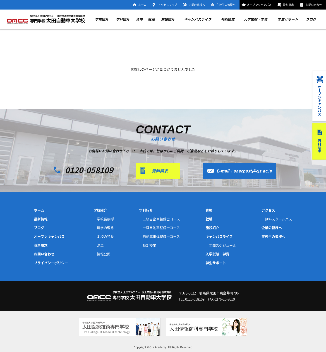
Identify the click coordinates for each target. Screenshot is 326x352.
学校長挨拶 (105, 219)
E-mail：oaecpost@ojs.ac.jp (244, 171)
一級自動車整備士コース (161, 227)
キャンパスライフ (197, 19)
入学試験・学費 (255, 19)
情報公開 (103, 253)
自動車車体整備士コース (161, 236)
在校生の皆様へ (225, 5)
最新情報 (41, 219)
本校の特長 (105, 236)
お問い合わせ (314, 5)
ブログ (311, 19)
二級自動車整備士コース (161, 219)
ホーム (142, 5)
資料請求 (288, 5)
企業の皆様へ (197, 5)
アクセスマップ (167, 5)
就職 (151, 19)
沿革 (100, 245)
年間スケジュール (222, 245)
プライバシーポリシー (51, 262)
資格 (139, 19)
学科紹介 (122, 19)
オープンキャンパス (259, 5)
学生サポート (288, 19)
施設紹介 (168, 19)
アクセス (268, 210)
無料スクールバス (278, 219)
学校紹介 (101, 19)
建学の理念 (105, 227)
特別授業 (228, 19)
